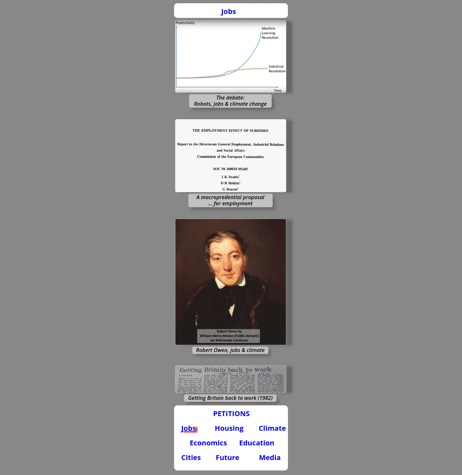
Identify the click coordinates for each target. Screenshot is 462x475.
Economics (208, 442)
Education (256, 442)
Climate (272, 428)
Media (270, 457)
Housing (229, 428)
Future (227, 457)
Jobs (228, 11)
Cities (191, 457)
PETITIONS (231, 413)
